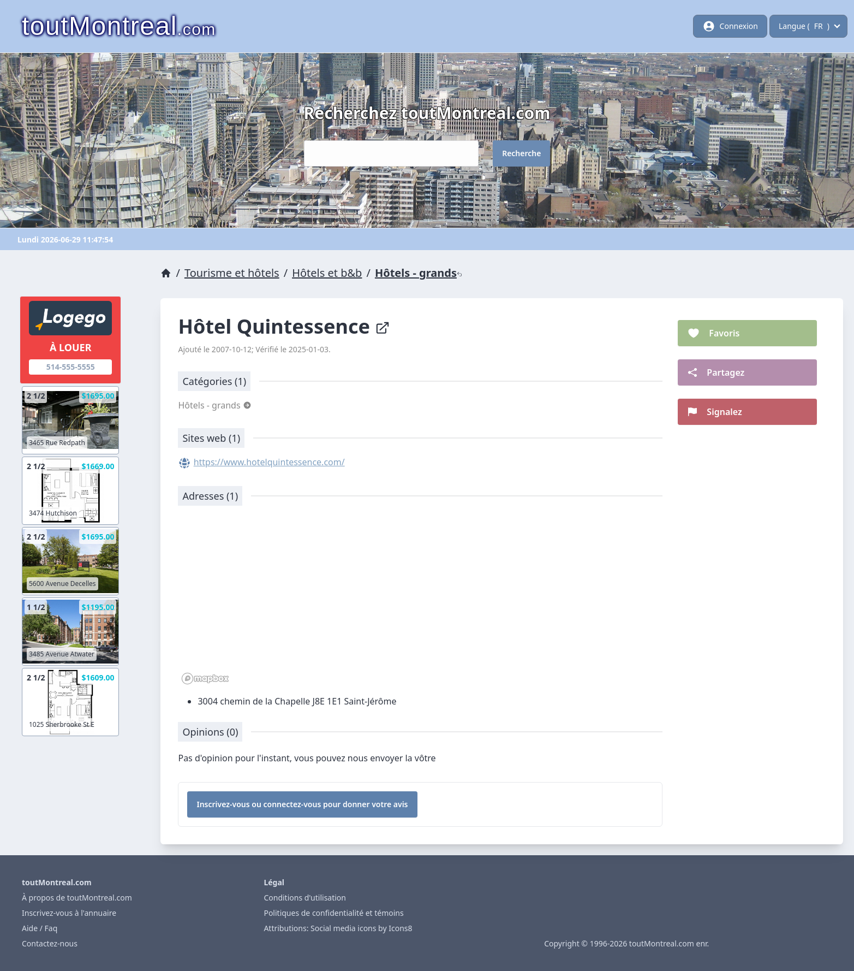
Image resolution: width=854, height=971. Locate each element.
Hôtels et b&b (327, 272)
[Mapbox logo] (205, 678)
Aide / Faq (39, 928)
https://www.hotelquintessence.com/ (269, 462)
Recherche (521, 153)
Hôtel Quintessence (284, 326)
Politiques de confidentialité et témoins (333, 913)
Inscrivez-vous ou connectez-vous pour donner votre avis (302, 804)
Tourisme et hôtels (231, 272)
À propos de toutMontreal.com (77, 897)
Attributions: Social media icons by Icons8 (338, 928)
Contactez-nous (49, 943)
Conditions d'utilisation (305, 897)
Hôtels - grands (418, 272)
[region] (420, 600)
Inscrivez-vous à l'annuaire (69, 913)
